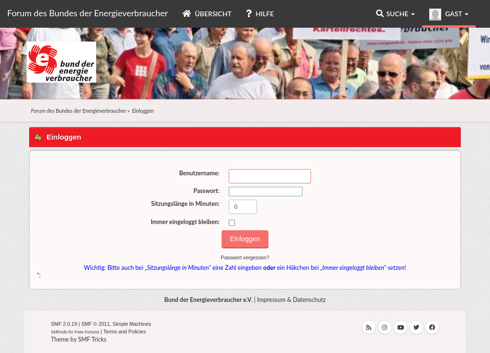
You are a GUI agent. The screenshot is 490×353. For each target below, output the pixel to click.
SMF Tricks (92, 339)
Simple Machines (131, 324)
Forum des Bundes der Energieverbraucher (87, 13)
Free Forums (87, 332)
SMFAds (59, 332)
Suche (395, 14)
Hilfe (260, 14)
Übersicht (207, 14)
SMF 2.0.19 (64, 324)
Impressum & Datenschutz (291, 299)
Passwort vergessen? (245, 257)
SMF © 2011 (95, 324)
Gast (448, 15)
